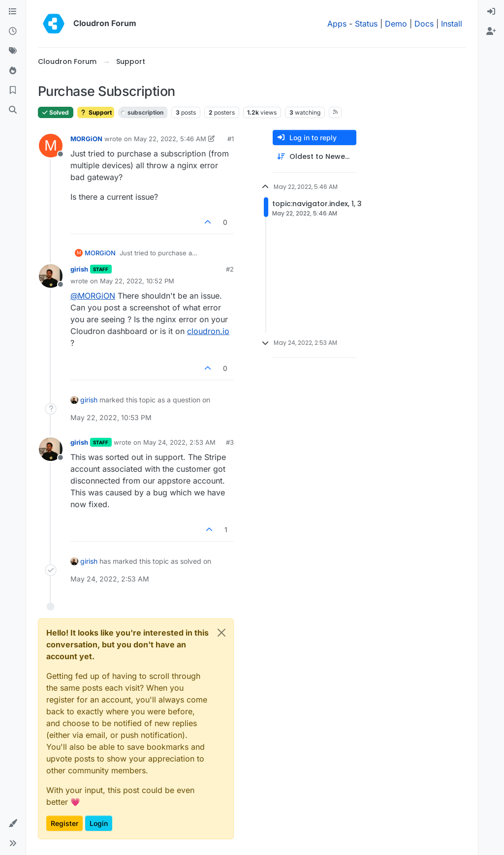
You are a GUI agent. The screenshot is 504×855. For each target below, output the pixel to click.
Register (64, 823)
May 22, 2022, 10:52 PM (137, 281)
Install (451, 24)
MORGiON (86, 139)
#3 (230, 442)
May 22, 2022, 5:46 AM (170, 139)
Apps (336, 24)
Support (96, 112)
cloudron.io (208, 331)
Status (366, 24)
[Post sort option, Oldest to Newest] (314, 156)
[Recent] (13, 31)
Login (99, 823)
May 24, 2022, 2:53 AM (179, 442)
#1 (230, 139)
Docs (424, 24)
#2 (230, 269)
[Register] (491, 31)
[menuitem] (491, 12)
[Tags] (13, 51)
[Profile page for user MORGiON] (51, 145)
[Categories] (13, 12)
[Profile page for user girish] (51, 276)
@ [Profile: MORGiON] (92, 296)
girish (79, 269)
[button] (13, 823)
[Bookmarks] (13, 90)
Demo (396, 24)
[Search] (13, 110)
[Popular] (13, 71)
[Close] (221, 632)
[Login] (491, 12)
